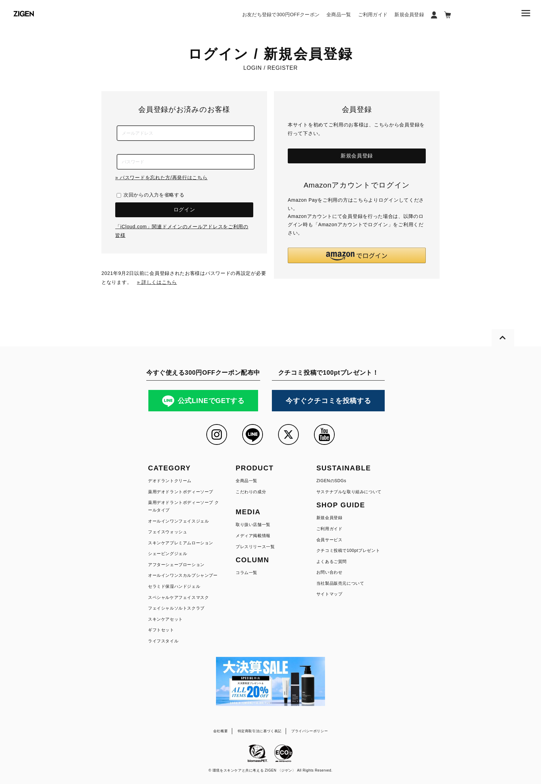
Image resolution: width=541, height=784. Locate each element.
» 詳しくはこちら (157, 282)
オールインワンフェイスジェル (178, 521)
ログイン (184, 209)
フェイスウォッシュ (167, 531)
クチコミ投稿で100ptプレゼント (348, 550)
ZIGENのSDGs (331, 480)
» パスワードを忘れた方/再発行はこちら (161, 177)
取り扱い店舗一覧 (253, 524)
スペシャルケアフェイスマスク (178, 597)
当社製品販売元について (340, 583)
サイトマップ (329, 594)
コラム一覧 (246, 572)
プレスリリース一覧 (255, 546)
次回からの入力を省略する (154, 195)
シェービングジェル (167, 553)
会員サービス (329, 539)
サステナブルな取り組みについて (349, 491)
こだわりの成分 (251, 491)
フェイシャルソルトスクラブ (176, 608)
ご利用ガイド (373, 14)
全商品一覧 (338, 14)
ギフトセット (161, 630)
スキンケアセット (165, 619)
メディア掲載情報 (253, 535)
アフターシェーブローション (176, 564)
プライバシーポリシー (309, 731)
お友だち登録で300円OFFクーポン (280, 14)
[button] (357, 255)
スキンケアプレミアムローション (180, 543)
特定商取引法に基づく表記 (260, 731)
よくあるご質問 (331, 561)
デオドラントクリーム (169, 480)
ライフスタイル (163, 641)
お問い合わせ (329, 572)
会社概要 (220, 731)
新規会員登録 (409, 14)
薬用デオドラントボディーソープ (180, 491)
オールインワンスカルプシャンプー (183, 575)
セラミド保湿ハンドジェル (174, 586)
